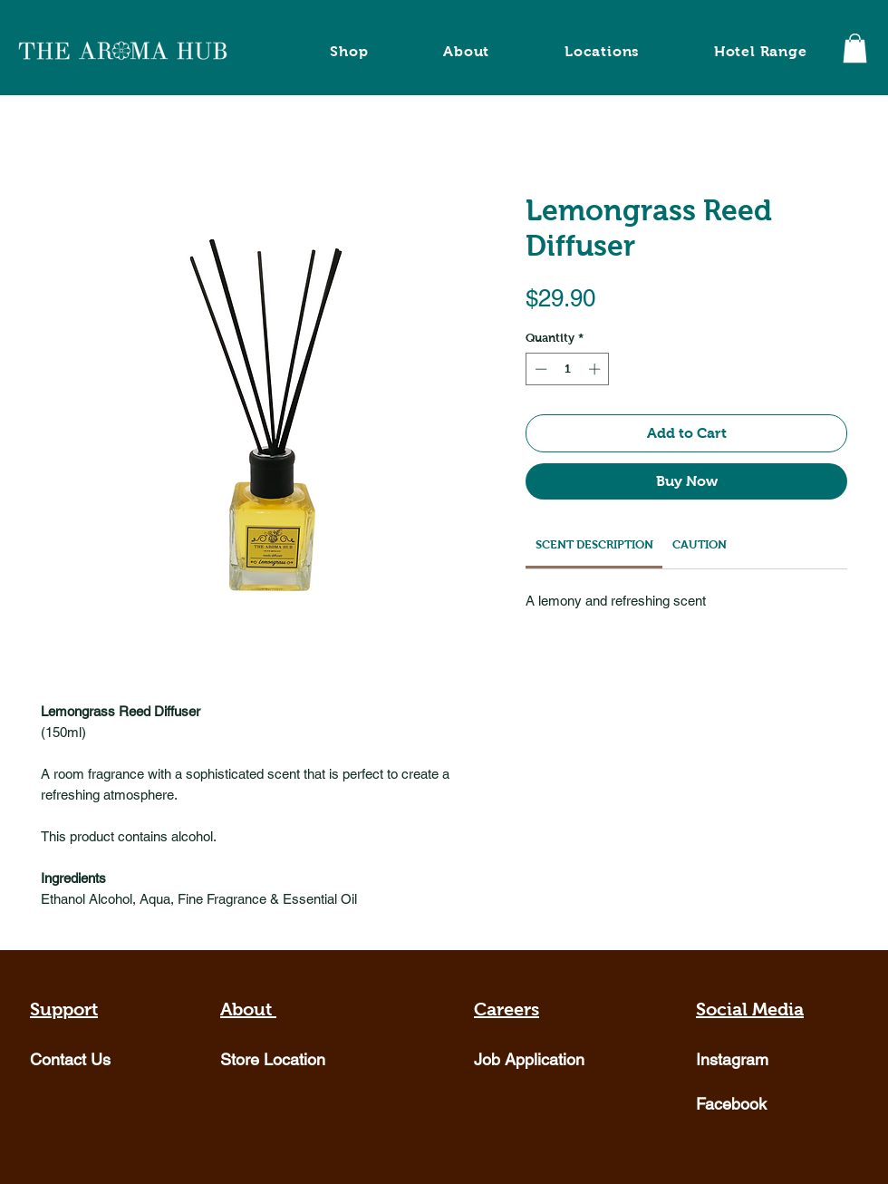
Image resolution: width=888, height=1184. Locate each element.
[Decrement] (539, 369)
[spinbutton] (567, 369)
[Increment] (596, 369)
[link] (594, 544)
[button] (855, 48)
